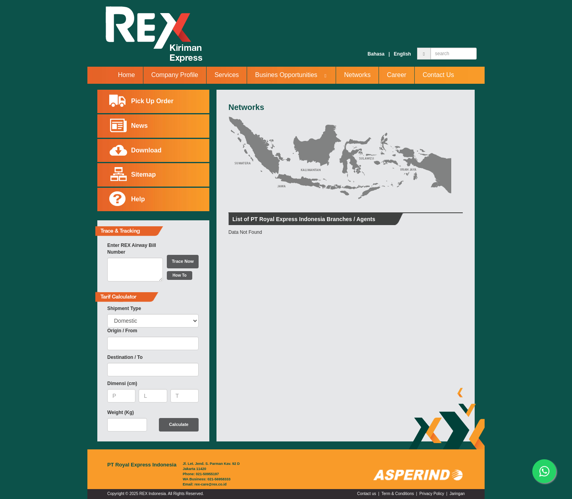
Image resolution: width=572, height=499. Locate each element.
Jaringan (457, 493)
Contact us (366, 493)
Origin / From (122, 330)
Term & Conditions (397, 493)
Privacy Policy (431, 493)
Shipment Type (124, 308)
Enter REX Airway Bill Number (131, 249)
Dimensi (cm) (122, 383)
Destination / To (125, 357)
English (402, 54)
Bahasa (376, 54)
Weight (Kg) (120, 412)
